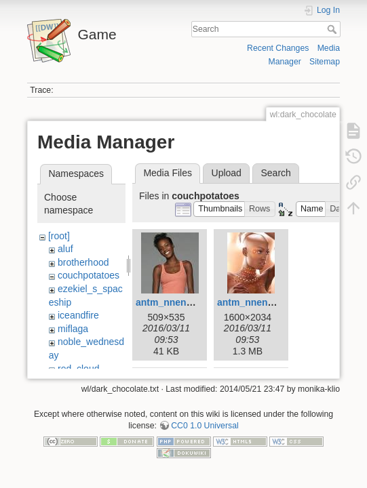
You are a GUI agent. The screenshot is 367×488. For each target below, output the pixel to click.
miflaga (73, 328)
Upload (227, 172)
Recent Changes (278, 48)
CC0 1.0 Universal (204, 431)
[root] (59, 235)
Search (333, 29)
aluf (65, 248)
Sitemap (324, 61)
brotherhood (83, 262)
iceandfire (78, 315)
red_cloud (79, 368)
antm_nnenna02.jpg (180, 302)
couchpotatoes (88, 275)
